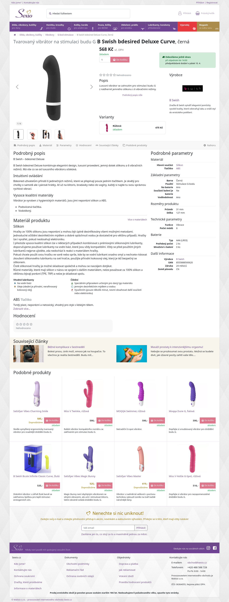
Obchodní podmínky (77, 563)
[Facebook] (215, 548)
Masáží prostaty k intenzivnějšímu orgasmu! (177, 347)
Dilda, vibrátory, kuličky (27, 27)
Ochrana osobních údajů (80, 576)
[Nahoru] (210, 145)
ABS (178, 168)
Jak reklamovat (127, 569)
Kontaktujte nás (31, 2)
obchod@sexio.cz (197, 562)
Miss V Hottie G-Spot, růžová (185, 476)
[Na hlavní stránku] (14, 34)
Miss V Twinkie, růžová (76, 411)
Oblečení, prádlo (133, 27)
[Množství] (105, 60)
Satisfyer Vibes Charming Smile (30, 411)
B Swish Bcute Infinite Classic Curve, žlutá (36, 476)
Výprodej (188, 27)
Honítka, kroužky (58, 27)
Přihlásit (200, 2)
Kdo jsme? (16, 2)
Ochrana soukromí (24, 576)
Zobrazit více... (21, 308)
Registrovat (212, 2)
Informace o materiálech (28, 588)
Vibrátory (49, 34)
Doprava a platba (128, 563)
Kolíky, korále (84, 27)
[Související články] (106, 145)
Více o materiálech (137, 219)
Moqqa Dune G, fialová (181, 411)
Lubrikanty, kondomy (162, 27)
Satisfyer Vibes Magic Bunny (79, 476)
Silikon (179, 165)
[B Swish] (192, 88)
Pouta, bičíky (108, 27)
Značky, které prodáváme (28, 582)
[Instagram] (208, 548)
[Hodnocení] (83, 145)
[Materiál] (45, 145)
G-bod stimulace (65, 34)
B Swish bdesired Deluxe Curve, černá (95, 34)
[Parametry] (63, 145)
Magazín (209, 27)
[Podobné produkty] (134, 145)
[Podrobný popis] (23, 145)
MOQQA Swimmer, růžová (130, 411)
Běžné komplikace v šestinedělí (66, 347)
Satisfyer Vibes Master (128, 476)
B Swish (174, 100)
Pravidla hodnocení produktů (135, 582)
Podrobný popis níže (132, 95)
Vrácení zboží (126, 576)
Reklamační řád (75, 569)
